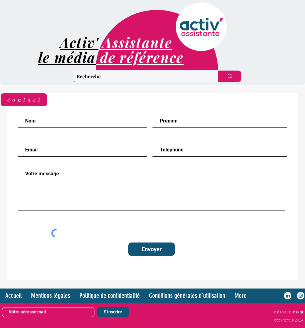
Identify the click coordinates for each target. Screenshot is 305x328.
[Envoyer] (151, 249)
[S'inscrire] (113, 312)
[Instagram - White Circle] (300, 295)
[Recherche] (140, 76)
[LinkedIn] (287, 295)
